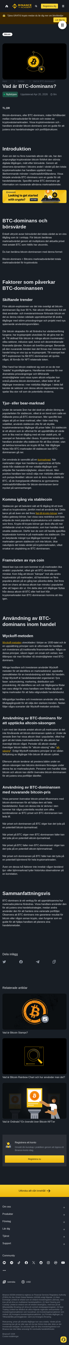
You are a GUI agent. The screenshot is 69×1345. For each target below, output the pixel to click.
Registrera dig (49, 6)
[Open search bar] (35, 6)
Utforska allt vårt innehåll (34, 1190)
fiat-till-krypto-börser (46, 513)
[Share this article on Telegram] (37, 962)
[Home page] (22, 6)
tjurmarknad (44, 459)
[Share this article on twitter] (4, 962)
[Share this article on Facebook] (21, 962)
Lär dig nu (60, 20)
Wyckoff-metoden (11, 642)
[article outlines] (62, 25)
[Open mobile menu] (63, 6)
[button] (63, 6)
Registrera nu (34, 1159)
